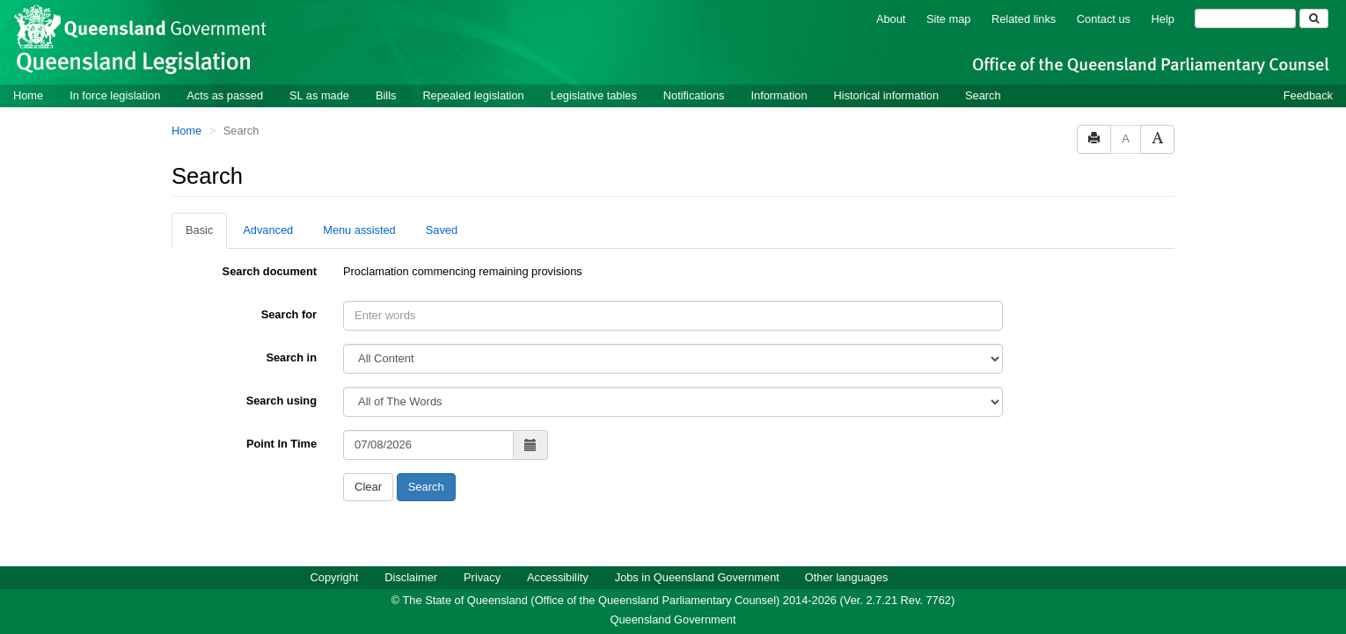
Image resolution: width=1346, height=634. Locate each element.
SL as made (319, 95)
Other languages (847, 577)
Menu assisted (359, 230)
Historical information (886, 95)
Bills (386, 95)
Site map (948, 19)
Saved (441, 230)
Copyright (335, 577)
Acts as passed (225, 95)
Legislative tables (594, 95)
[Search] (1245, 18)
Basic (199, 230)
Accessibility (558, 577)
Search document (270, 271)
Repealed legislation (472, 95)
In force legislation (114, 95)
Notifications (694, 95)
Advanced (268, 230)
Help (1163, 19)
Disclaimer (410, 577)
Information (779, 95)
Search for (289, 314)
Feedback (1308, 95)
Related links (1023, 19)
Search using (281, 400)
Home (28, 95)
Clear (368, 486)
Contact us (1103, 19)
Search (983, 95)
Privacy (482, 577)
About (890, 19)
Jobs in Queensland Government (697, 577)
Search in (291, 357)
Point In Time (281, 443)
